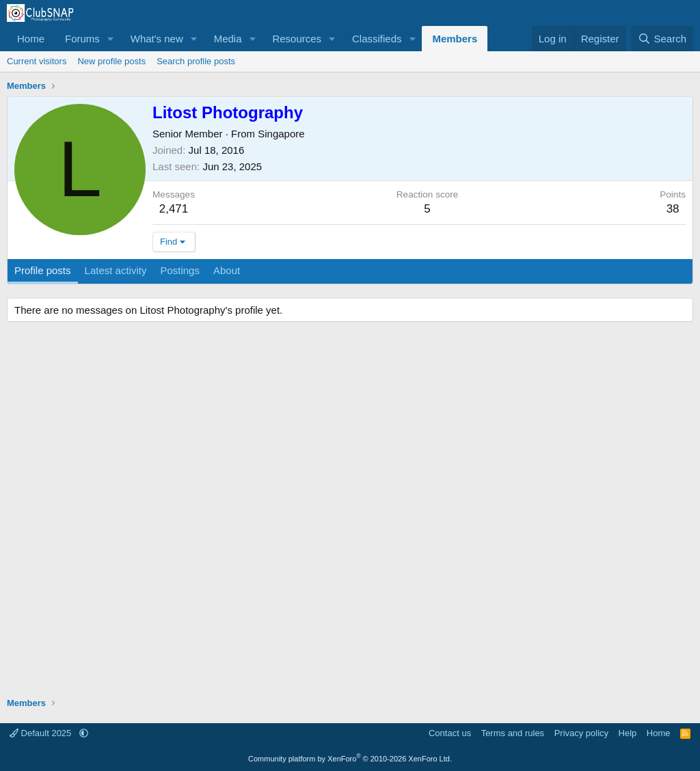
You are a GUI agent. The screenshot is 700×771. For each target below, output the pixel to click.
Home (30, 38)
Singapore (281, 133)
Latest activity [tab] (116, 270)
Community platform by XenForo (350, 759)
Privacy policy (581, 733)
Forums (82, 38)
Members (454, 38)
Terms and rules (512, 733)
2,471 (174, 208)
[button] (110, 38)
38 (673, 208)
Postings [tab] (180, 270)
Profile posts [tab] (42, 270)
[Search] (662, 38)
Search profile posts (196, 61)
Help (628, 733)
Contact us (450, 733)
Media (228, 38)
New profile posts (111, 61)
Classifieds (377, 38)
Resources (296, 38)
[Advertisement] (350, 511)
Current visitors (36, 61)
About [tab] (226, 270)
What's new (157, 38)
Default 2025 (42, 733)
